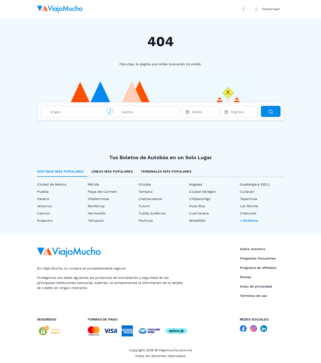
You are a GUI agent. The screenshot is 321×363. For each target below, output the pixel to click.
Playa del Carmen (102, 192)
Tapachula (248, 199)
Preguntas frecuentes (258, 258)
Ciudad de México (51, 184)
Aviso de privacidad (256, 286)
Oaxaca (43, 199)
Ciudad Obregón (202, 192)
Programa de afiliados (258, 268)
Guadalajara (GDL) (255, 184)
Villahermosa (98, 199)
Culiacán (247, 192)
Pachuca (145, 220)
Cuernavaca (199, 213)
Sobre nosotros (252, 249)
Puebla (43, 192)
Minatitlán (197, 220)
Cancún (43, 213)
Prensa (245, 277)
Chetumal (248, 213)
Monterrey (96, 206)
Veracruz (44, 206)
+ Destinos (249, 220)
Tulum (144, 206)
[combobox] (77, 113)
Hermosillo (97, 213)
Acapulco (45, 220)
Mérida (93, 184)
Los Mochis (249, 206)
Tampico (145, 192)
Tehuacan (96, 220)
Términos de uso (253, 296)
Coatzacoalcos (150, 199)
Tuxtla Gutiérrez (152, 213)
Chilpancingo (199, 199)
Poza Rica (197, 206)
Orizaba (144, 184)
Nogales (195, 184)
